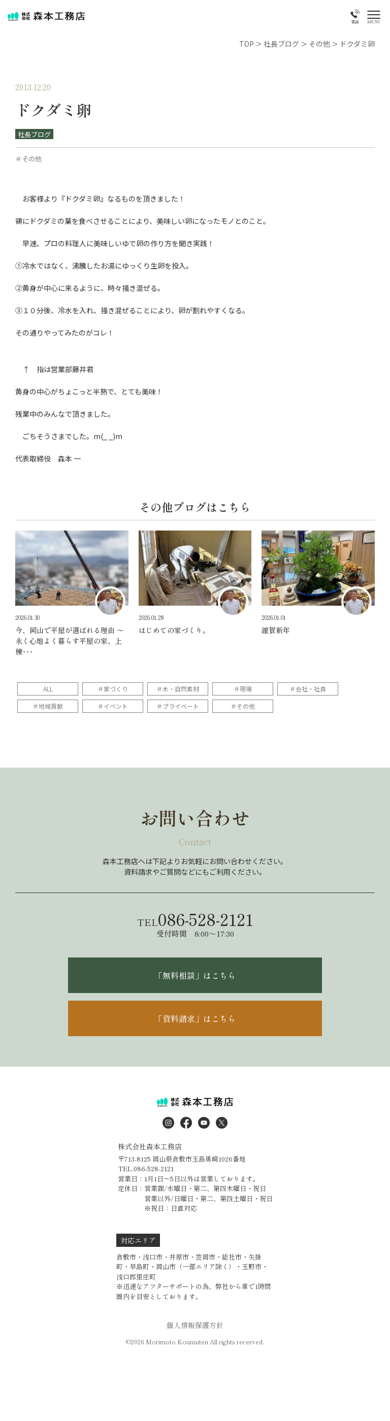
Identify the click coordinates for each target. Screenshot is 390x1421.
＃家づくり (113, 688)
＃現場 (243, 688)
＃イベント (113, 706)
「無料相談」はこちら (195, 975)
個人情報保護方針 (195, 1325)
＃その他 (243, 706)
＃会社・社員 (307, 688)
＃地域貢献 (47, 706)
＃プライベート (177, 706)
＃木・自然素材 (177, 688)
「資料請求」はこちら (195, 1018)
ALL (48, 688)
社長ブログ (34, 134)
